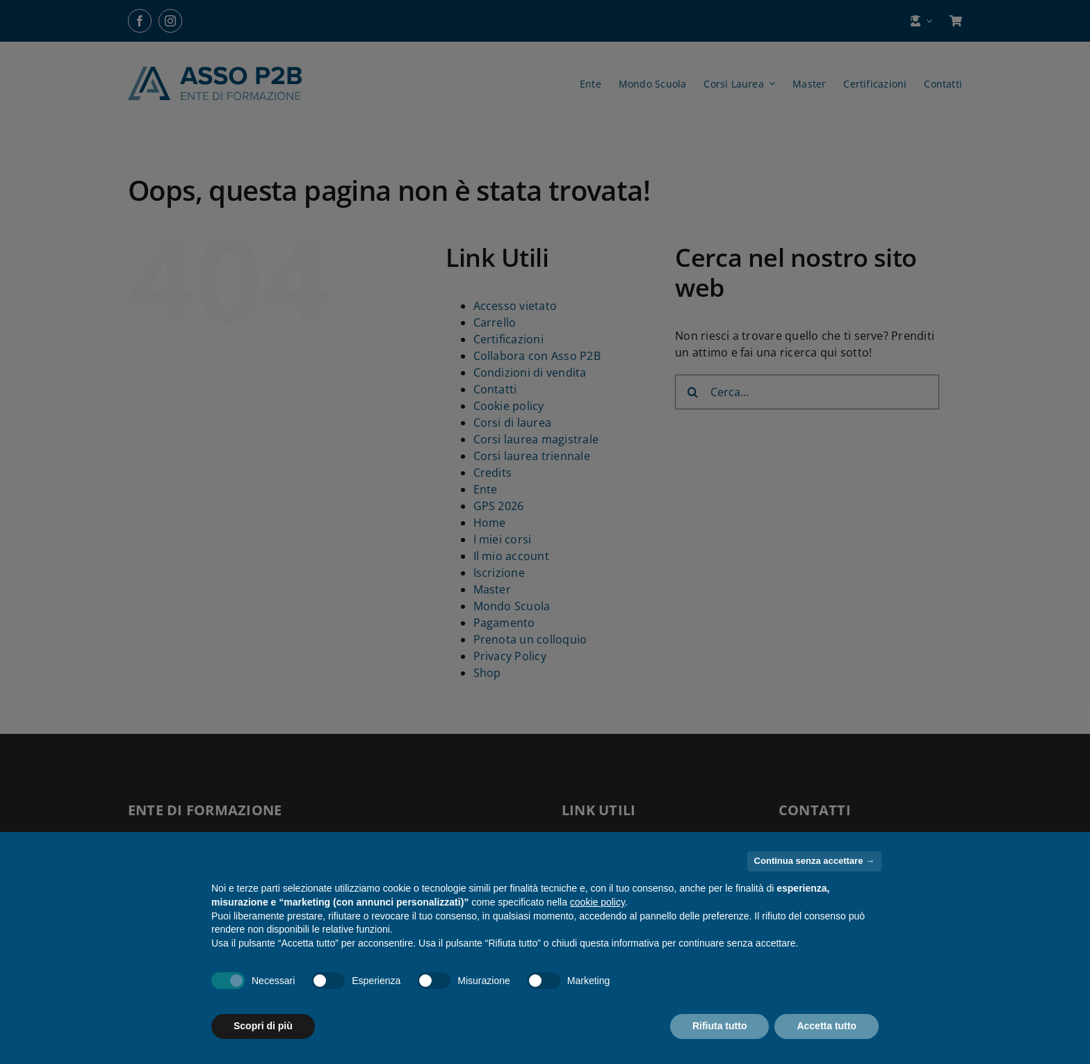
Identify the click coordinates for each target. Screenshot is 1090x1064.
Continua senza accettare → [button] (814, 861)
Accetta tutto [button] (826, 1025)
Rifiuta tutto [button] (719, 1025)
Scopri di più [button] (263, 1025)
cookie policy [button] (597, 902)
